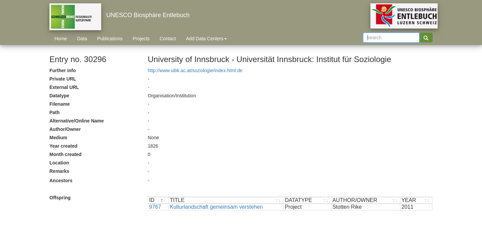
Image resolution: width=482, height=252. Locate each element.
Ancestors (60, 180)
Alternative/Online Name (76, 120)
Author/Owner (65, 129)
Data (82, 38)
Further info (62, 70)
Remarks (59, 171)
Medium (58, 137)
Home (60, 38)
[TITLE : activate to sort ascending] (226, 200)
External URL (64, 87)
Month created (65, 154)
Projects (141, 38)
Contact (168, 38)
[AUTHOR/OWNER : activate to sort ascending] (365, 200)
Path (54, 112)
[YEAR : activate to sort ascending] (416, 200)
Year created (63, 146)
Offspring (60, 197)
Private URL (62, 79)
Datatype (59, 95)
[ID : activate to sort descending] (158, 200)
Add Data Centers (206, 38)
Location (59, 162)
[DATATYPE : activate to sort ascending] (307, 200)
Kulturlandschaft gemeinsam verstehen (216, 207)
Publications (110, 38)
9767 (155, 207)
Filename (59, 104)
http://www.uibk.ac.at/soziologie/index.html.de (195, 70)
